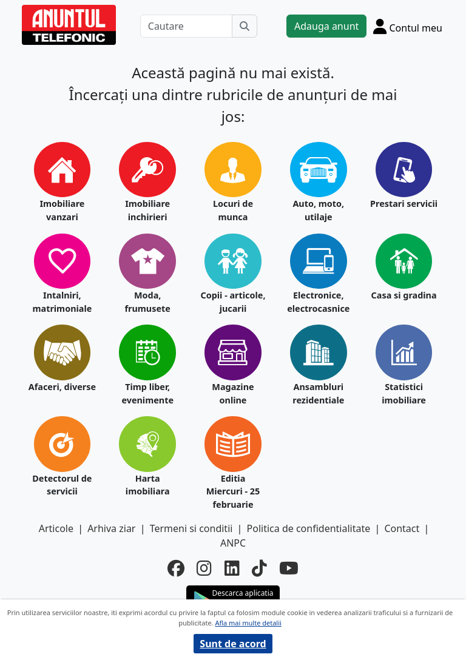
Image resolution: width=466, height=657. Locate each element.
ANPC (233, 543)
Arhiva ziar (111, 528)
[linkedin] (232, 568)
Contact (401, 528)
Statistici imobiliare (404, 393)
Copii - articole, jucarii (232, 301)
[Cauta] (244, 26)
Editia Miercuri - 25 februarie (233, 491)
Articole (56, 528)
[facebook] (175, 568)
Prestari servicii (403, 203)
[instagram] (204, 568)
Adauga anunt (326, 26)
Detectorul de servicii (62, 485)
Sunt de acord (233, 643)
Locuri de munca (233, 210)
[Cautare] (186, 26)
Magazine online (233, 393)
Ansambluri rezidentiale (318, 393)
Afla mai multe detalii (248, 622)
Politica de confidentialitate (309, 528)
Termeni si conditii (191, 528)
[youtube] (289, 568)
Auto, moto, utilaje (318, 210)
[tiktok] (259, 568)
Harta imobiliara (148, 485)
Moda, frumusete (147, 301)
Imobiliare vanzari (61, 210)
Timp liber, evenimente (147, 393)
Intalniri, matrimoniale (62, 301)
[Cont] (408, 26)
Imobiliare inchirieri (147, 210)
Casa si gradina (404, 295)
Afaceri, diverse (62, 387)
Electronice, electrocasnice (318, 301)
